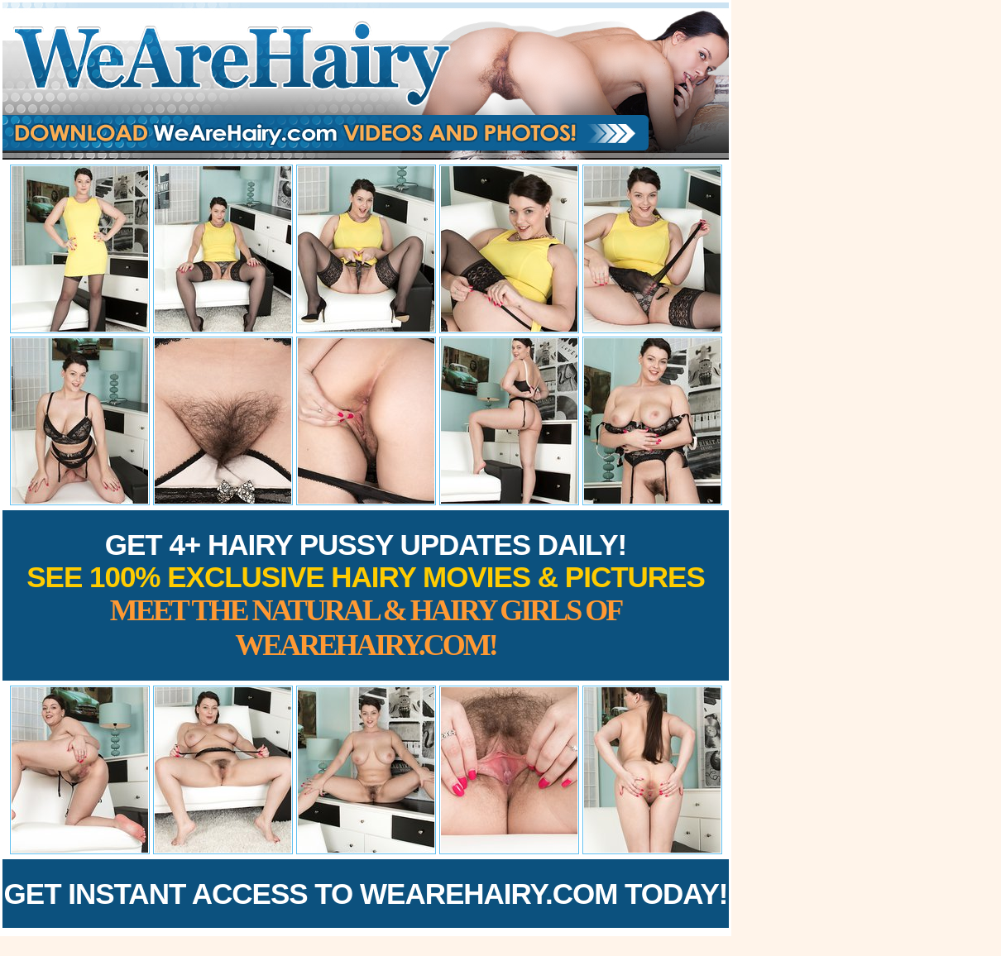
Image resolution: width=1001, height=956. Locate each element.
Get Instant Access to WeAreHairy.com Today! (366, 893)
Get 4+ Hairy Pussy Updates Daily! (365, 595)
